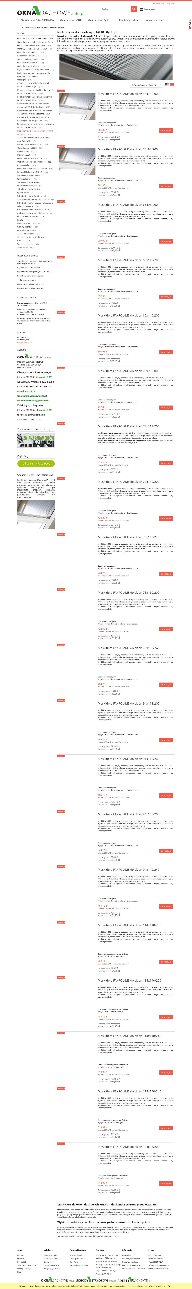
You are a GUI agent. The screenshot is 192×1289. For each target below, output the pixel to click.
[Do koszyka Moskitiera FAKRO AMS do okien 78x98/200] (166, 408)
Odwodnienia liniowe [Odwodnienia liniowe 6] (26, 230)
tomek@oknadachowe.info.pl (32, 396)
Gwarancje (126, 1255)
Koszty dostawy (76, 1255)
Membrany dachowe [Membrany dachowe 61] (26, 223)
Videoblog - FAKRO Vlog (26, 1265)
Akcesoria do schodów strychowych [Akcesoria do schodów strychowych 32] (33, 199)
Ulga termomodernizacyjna (106, 1270)
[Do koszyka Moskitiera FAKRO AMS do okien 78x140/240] (166, 574)
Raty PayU (74, 1262)
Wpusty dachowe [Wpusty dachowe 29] (25, 227)
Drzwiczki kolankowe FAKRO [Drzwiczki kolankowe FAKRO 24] (29, 172)
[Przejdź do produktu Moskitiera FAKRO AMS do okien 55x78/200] (77, 106)
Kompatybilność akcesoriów (133, 1268)
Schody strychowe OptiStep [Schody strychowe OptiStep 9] (29, 196)
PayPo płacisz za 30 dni (79, 1265)
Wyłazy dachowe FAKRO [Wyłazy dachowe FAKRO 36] (28, 59)
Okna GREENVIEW (155, 1262)
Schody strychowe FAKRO (158, 1265)
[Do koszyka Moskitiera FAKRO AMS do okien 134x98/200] (166, 1183)
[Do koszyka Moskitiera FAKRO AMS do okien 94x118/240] (166, 795)
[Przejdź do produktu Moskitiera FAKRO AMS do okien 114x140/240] (77, 1092)
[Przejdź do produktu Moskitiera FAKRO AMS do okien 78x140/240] (77, 538)
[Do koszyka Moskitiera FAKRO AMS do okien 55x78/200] (166, 130)
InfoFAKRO (21, 1262)
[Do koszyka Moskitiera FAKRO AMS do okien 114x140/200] (166, 1017)
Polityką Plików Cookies (80, 1286)
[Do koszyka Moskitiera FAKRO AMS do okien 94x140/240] (166, 906)
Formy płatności (76, 1258)
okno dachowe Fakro (159, 48)
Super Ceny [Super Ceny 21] (22, 247)
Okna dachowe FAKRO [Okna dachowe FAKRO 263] (27, 52)
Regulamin (48, 1262)
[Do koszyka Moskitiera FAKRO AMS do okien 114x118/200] (166, 962)
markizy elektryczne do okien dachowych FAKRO (88, 1236)
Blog (19, 1272)
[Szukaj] (134, 9)
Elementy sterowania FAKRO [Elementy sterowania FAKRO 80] (30, 144)
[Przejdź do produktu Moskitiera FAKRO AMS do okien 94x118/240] (77, 760)
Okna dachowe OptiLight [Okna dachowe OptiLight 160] (28, 66)
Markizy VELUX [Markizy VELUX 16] (23, 155)
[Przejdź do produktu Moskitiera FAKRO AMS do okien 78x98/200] (77, 372)
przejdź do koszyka (24, 342)
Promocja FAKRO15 (103, 1274)
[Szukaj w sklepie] (115, 9)
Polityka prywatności (52, 1268)
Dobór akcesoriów (155, 1258)
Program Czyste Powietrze (106, 1261)
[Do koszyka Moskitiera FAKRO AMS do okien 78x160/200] (166, 629)
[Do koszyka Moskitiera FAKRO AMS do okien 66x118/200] (166, 297)
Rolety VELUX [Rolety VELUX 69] (23, 151)
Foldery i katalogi (24, 1268)
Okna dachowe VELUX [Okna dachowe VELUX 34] (27, 148)
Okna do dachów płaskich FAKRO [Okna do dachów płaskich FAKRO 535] (32, 168)
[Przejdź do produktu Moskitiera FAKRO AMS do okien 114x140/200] (77, 981)
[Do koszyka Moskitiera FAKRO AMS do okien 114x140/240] (166, 1128)
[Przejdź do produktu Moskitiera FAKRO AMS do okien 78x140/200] (77, 483)
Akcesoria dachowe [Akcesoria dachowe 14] (25, 233)
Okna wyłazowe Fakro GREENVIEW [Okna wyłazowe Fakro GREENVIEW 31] (32, 49)
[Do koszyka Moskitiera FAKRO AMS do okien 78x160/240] (166, 685)
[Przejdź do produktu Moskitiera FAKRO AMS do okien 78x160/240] (77, 649)
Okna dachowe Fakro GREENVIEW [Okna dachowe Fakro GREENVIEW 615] (32, 38)
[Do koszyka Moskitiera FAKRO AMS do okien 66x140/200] (166, 352)
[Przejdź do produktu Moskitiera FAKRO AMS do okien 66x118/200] (77, 261)
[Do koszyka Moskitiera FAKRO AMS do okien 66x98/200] (166, 241)
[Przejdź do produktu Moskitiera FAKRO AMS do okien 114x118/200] (77, 926)
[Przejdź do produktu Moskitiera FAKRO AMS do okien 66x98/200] (77, 205)
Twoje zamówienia (51, 1258)
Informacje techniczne (131, 1258)
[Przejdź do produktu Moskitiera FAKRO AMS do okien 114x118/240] (77, 1037)
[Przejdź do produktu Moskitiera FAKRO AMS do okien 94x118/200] (77, 704)
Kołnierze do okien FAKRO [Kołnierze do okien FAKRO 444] (28, 55)
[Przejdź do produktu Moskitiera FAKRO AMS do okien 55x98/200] (77, 161)
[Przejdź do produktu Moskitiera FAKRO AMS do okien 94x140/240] (77, 870)
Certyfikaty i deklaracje (131, 1265)
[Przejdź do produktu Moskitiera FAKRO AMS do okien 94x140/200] (77, 815)
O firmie (20, 1258)
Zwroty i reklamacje (51, 1265)
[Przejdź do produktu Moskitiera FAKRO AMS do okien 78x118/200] (77, 427)
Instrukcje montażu (130, 1262)
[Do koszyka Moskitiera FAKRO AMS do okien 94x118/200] (166, 740)
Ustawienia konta (50, 1255)
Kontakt (20, 1255)
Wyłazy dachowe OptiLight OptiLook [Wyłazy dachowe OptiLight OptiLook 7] (33, 69)
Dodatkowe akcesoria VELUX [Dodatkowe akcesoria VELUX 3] (29, 158)
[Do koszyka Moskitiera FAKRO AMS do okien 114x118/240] (166, 1072)
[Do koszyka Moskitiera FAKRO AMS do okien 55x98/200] (166, 186)
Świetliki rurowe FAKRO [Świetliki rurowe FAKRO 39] (27, 62)
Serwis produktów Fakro (158, 1268)
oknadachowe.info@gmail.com (33, 401)
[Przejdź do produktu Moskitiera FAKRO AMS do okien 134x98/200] (77, 1148)
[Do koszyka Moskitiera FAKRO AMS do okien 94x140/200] (166, 851)
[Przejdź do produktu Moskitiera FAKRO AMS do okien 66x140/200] (77, 316)
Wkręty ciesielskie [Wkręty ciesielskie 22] (25, 244)
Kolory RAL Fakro (155, 1255)
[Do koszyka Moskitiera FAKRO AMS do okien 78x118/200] (166, 463)
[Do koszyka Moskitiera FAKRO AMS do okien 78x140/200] (166, 518)
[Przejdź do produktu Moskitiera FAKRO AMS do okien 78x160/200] (77, 593)
